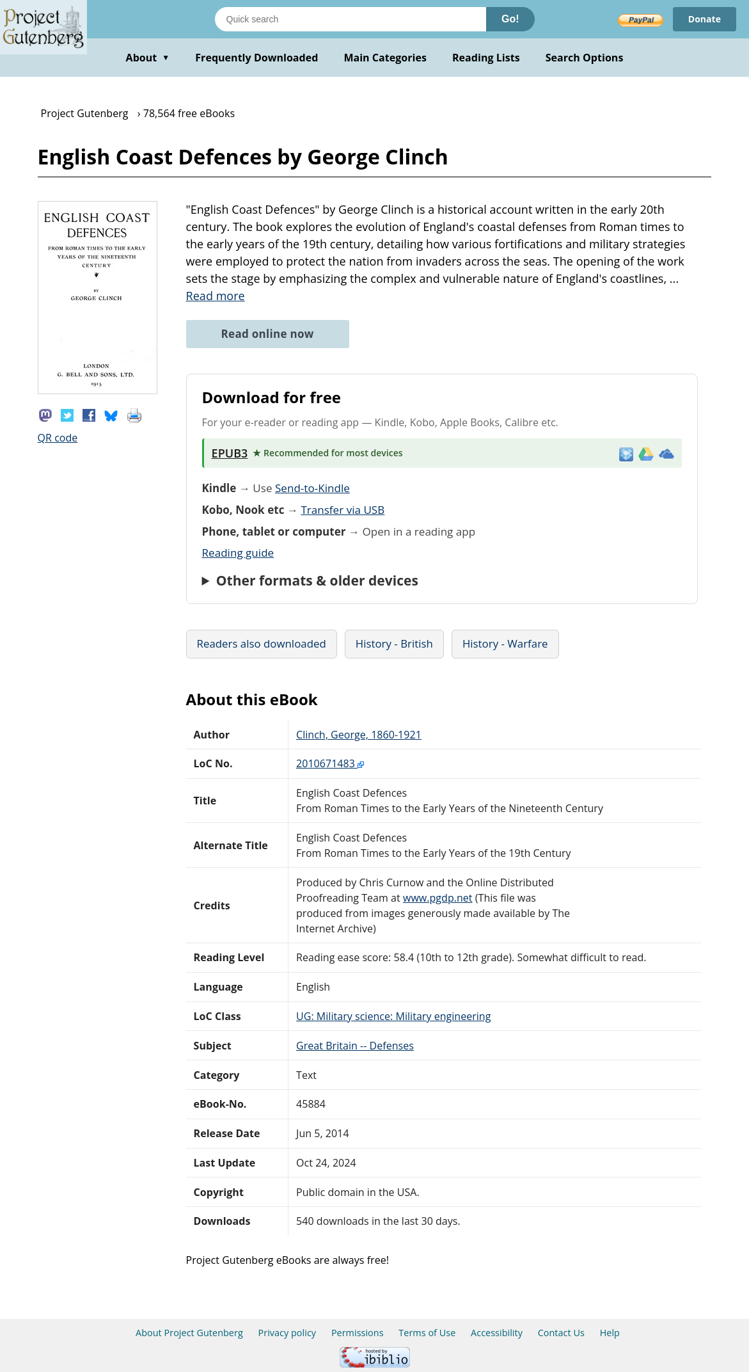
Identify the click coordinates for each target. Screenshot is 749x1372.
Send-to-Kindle (312, 488)
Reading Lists (486, 58)
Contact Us (561, 1333)
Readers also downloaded (261, 643)
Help (610, 1333)
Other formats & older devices (317, 580)
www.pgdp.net (438, 898)
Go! (510, 18)
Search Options (585, 58)
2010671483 (330, 763)
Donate (704, 19)
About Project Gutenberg (189, 1333)
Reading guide (238, 552)
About (148, 57)
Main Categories (385, 58)
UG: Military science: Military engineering (393, 1016)
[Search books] (350, 19)
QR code (58, 438)
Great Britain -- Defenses (355, 1046)
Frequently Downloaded (256, 58)
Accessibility (497, 1333)
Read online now (267, 333)
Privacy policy (287, 1333)
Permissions (357, 1333)
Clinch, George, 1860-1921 (359, 735)
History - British (394, 643)
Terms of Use (426, 1333)
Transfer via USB (342, 509)
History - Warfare (505, 643)
